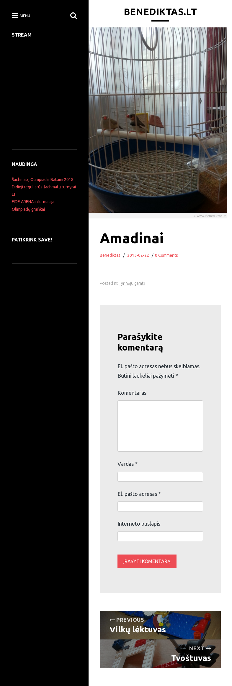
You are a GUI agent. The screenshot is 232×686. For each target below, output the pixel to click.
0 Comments (166, 255)
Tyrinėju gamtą (132, 283)
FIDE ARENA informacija (33, 201)
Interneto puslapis (138, 524)
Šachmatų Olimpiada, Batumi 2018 (42, 179)
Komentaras (131, 393)
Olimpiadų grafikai (28, 209)
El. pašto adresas (139, 494)
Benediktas (110, 255)
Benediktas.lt (160, 11)
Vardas (127, 464)
